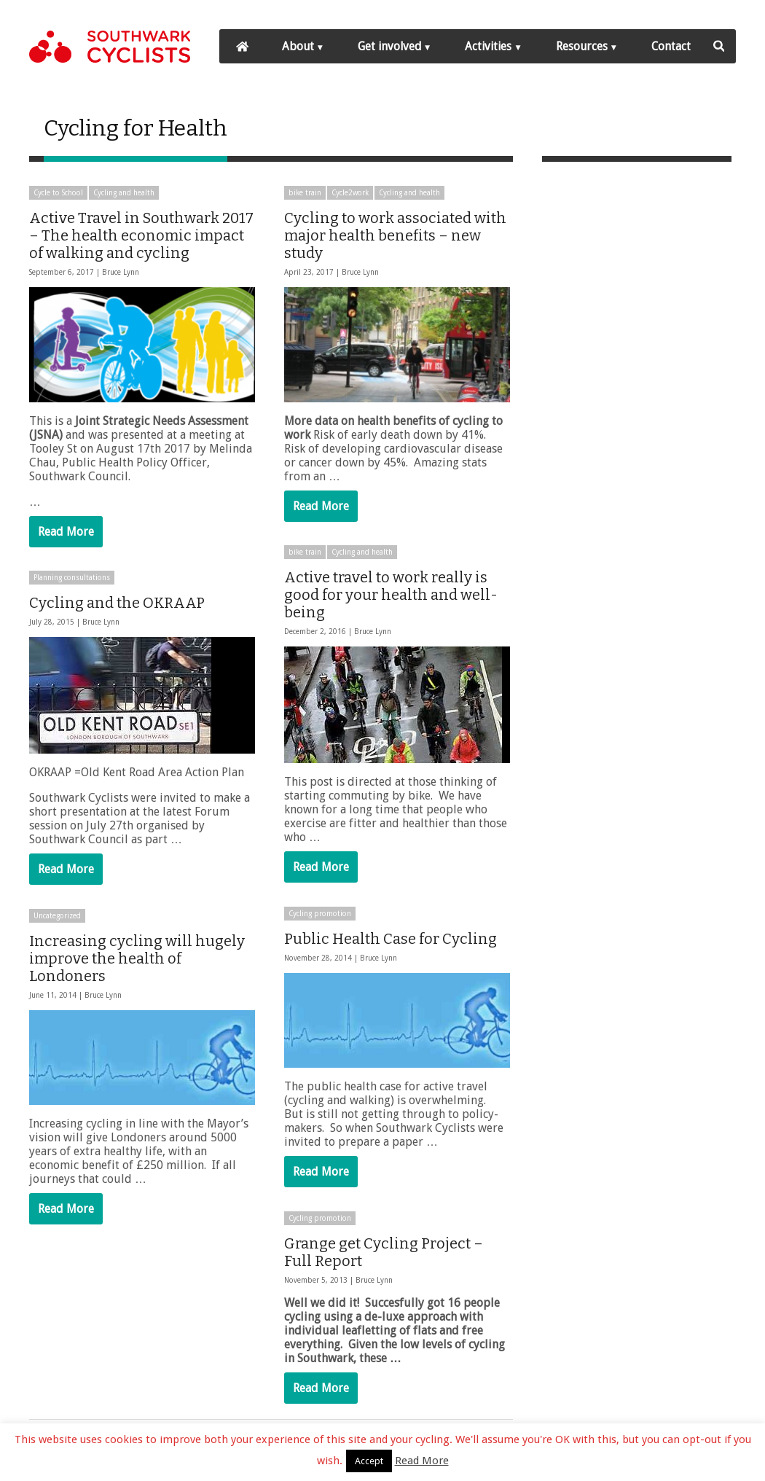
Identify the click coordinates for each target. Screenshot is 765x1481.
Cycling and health (123, 193)
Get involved (389, 46)
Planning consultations (72, 578)
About (298, 46)
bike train (305, 193)
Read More (66, 532)
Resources (582, 46)
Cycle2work (350, 193)
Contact (671, 46)
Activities (488, 46)
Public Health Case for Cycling (390, 938)
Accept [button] (369, 1460)
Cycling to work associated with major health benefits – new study (395, 235)
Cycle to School (58, 193)
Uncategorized (57, 917)
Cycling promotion (320, 914)
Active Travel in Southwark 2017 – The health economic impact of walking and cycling (141, 235)
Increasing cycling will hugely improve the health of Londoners (137, 959)
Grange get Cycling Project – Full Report (383, 1251)
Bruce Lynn (120, 272)
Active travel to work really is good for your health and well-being (391, 594)
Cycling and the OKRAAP (117, 603)
